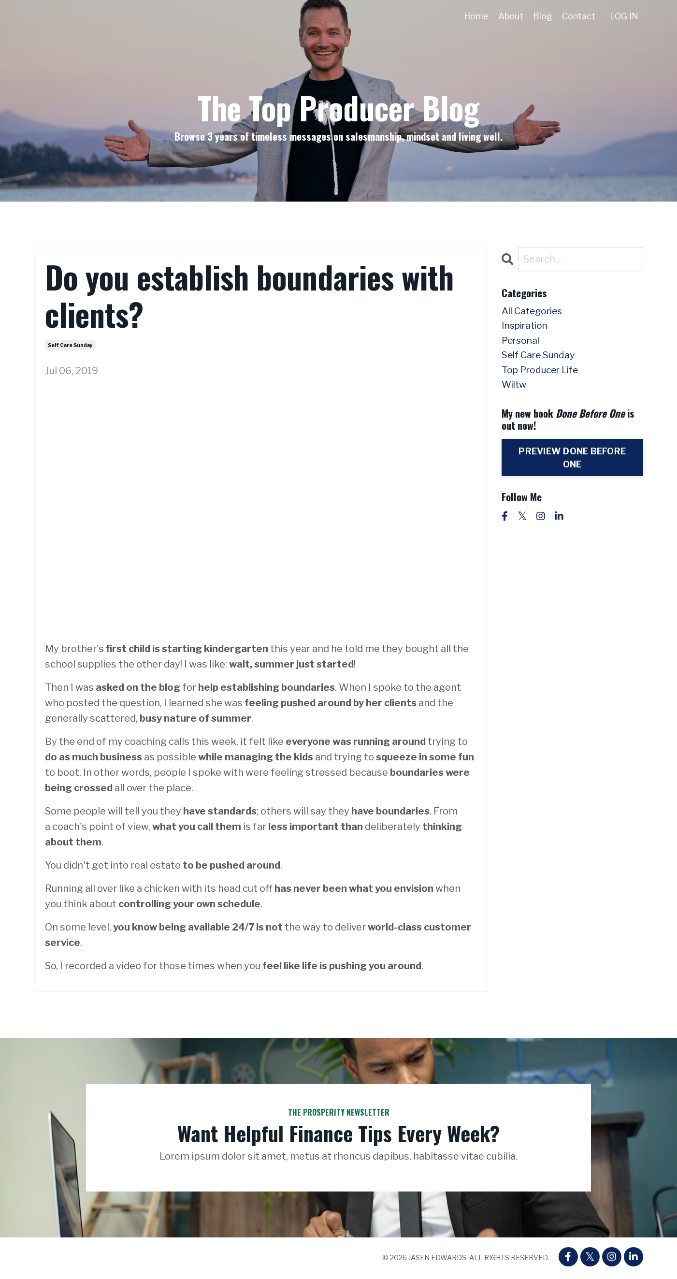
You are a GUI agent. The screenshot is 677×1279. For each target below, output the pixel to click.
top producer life (543, 373)
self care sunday (70, 345)
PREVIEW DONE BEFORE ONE (572, 462)
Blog (542, 16)
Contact (578, 16)
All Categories (534, 312)
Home (475, 16)
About (510, 16)
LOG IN (623, 16)
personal (522, 343)
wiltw (515, 389)
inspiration (527, 327)
